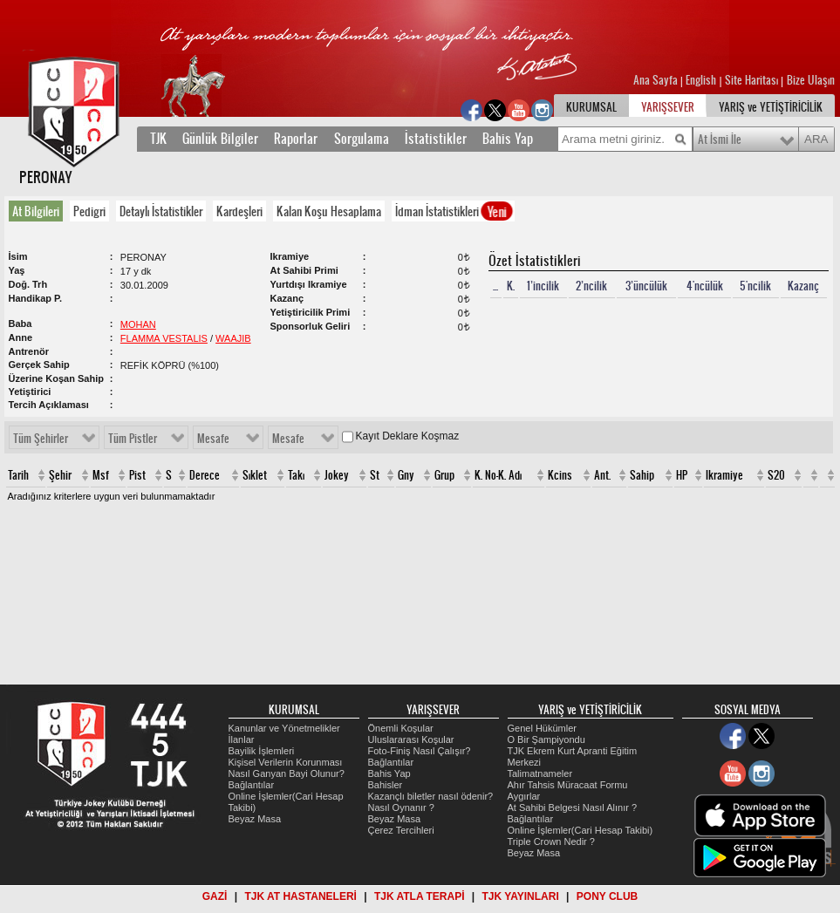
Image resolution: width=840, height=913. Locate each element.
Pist (137, 475)
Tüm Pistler (132, 438)
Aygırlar (524, 796)
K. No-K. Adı (498, 475)
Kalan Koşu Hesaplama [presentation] (329, 211)
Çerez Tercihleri (401, 830)
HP (681, 475)
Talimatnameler (540, 773)
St (374, 475)
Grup (444, 475)
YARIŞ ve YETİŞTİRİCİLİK (771, 107)
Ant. (602, 475)
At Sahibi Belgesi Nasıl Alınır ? (573, 807)
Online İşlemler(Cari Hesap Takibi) (580, 830)
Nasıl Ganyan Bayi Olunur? (287, 773)
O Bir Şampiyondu (546, 739)
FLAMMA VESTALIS (164, 338)
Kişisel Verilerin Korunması (286, 762)
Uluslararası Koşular (411, 739)
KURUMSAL (591, 107)
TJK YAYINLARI (520, 896)
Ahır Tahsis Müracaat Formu (568, 785)
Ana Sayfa (656, 80)
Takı (296, 475)
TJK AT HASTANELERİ (300, 896)
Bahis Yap (507, 138)
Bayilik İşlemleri (262, 751)
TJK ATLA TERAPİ (419, 896)
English (701, 80)
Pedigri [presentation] (89, 211)
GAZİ (215, 896)
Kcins (560, 475)
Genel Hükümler (542, 728)
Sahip (642, 475)
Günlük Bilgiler (220, 138)
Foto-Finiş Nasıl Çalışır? (419, 751)
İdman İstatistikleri (454, 211)
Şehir (60, 475)
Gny (406, 475)
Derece (204, 475)
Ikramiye (724, 475)
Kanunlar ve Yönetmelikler (284, 728)
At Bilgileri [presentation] (35, 211)
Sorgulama (361, 138)
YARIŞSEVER (667, 107)
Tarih (18, 475)
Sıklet (254, 475)
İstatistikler (436, 138)
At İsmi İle (719, 139)
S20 (776, 475)
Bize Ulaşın (811, 80)
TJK (158, 138)
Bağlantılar (252, 785)
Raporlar (296, 138)
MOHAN (138, 324)
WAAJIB (233, 338)
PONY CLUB (607, 896)
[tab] (39, 211)
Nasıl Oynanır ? (401, 807)
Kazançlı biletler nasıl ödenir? (431, 796)
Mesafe (213, 438)
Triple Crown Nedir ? (551, 841)
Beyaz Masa (255, 819)
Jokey (336, 475)
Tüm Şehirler (40, 438)
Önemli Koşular (401, 728)
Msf (100, 475)
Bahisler (385, 785)
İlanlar (242, 739)
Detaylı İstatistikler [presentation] (161, 211)
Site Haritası (753, 80)
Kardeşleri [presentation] (239, 211)
